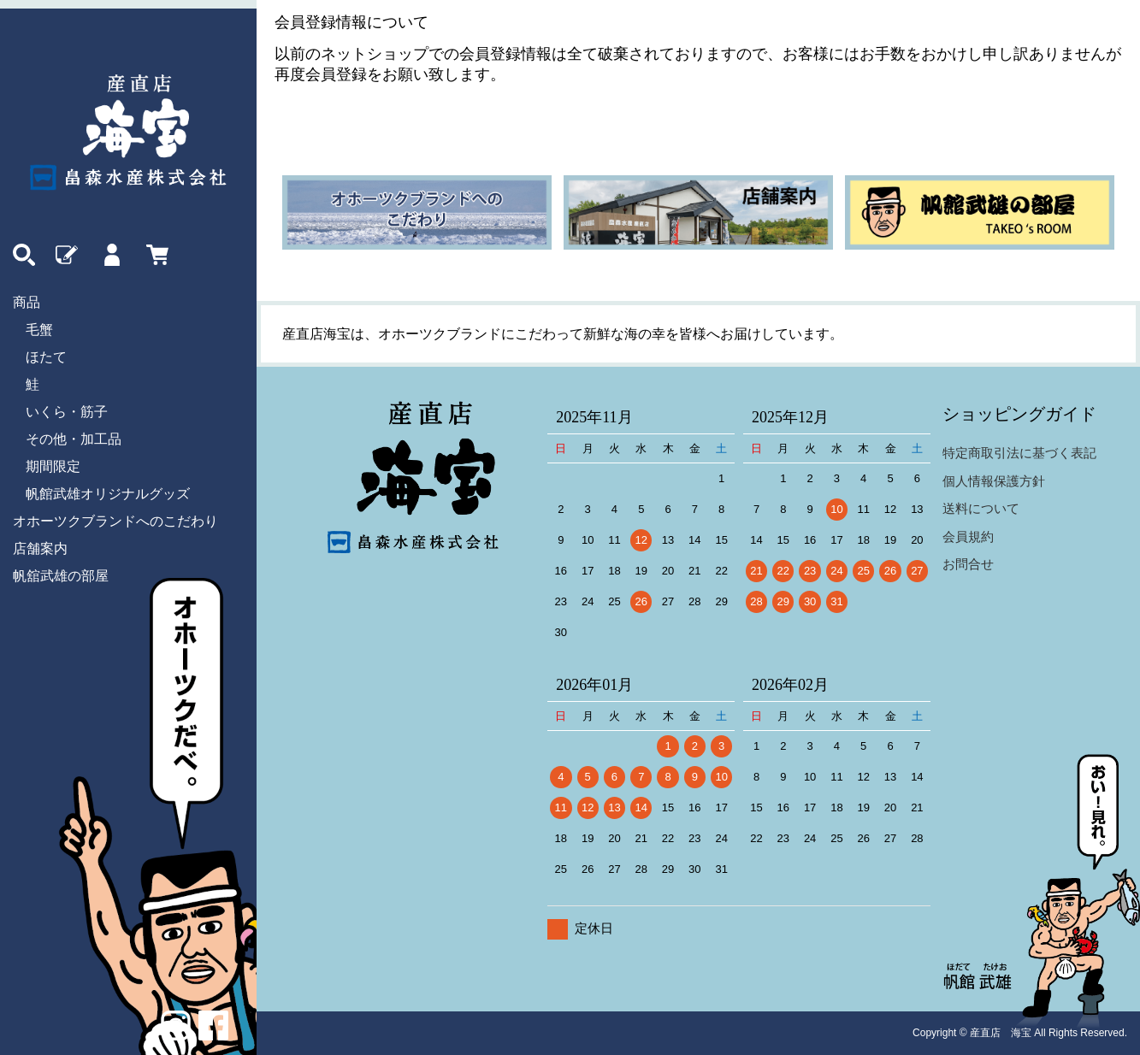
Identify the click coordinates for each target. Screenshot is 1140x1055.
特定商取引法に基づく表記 (1019, 452)
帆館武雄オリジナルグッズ (108, 493)
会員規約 (968, 536)
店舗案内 (40, 548)
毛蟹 (39, 329)
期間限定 (53, 466)
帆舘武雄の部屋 (61, 576)
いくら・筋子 (67, 411)
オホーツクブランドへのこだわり (115, 521)
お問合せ (968, 564)
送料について (980, 508)
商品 (26, 302)
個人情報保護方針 (993, 481)
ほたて (46, 357)
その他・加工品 (73, 439)
